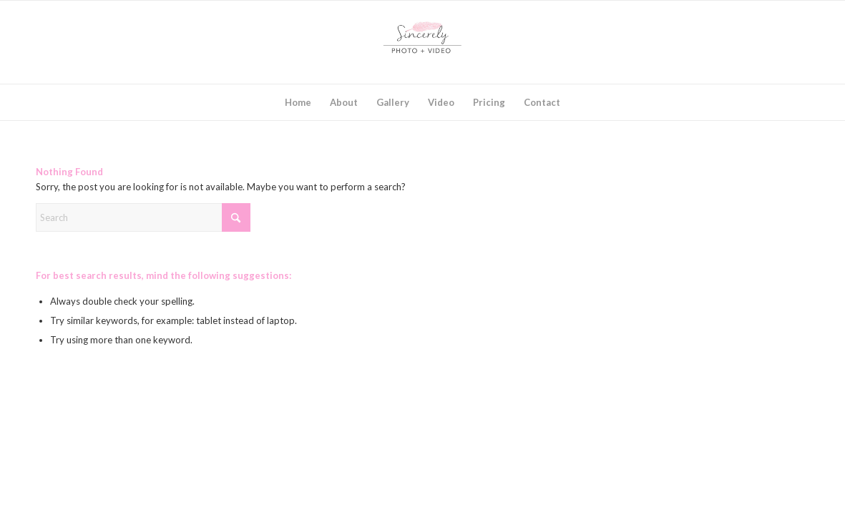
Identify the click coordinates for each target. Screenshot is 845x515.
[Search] (143, 217)
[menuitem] (298, 102)
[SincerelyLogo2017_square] (422, 42)
